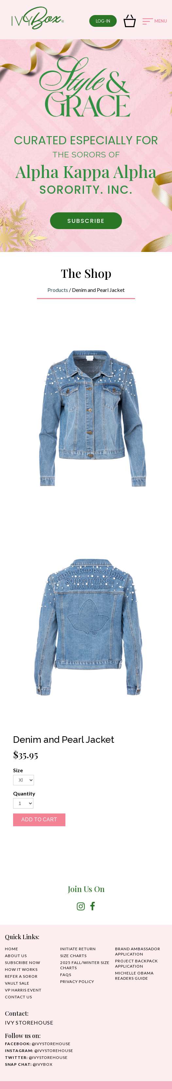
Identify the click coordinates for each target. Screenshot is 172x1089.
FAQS (65, 974)
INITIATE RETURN (78, 948)
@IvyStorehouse (39, 1050)
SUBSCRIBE (86, 221)
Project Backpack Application (136, 963)
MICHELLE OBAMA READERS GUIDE (134, 976)
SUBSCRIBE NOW (22, 962)
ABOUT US (16, 955)
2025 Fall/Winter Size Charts (85, 965)
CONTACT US (18, 996)
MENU (155, 21)
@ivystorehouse (38, 1043)
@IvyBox (29, 1064)
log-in (103, 21)
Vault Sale (17, 983)
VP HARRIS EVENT (23, 990)
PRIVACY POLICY (77, 981)
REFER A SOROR (21, 976)
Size (18, 770)
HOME (11, 948)
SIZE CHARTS (73, 955)
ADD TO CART (39, 819)
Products (57, 290)
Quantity (24, 793)
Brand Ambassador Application (137, 951)
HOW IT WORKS (21, 969)
